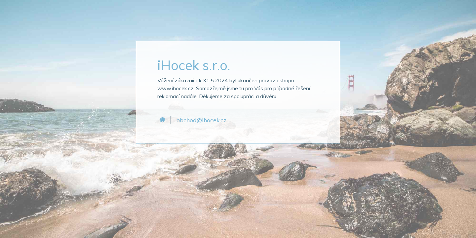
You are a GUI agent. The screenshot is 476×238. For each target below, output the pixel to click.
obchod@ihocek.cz (201, 120)
